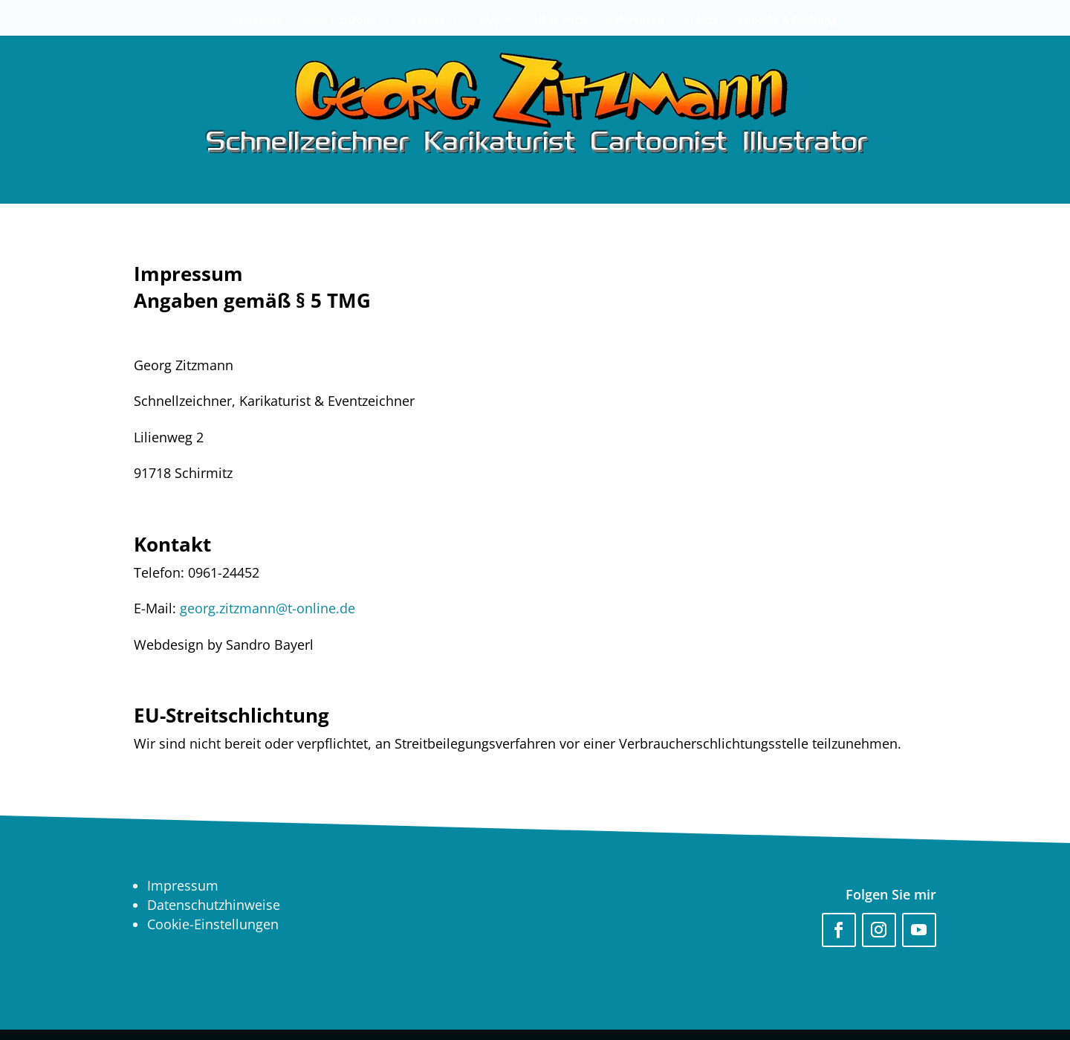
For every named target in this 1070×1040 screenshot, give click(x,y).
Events (427, 21)
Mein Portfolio (339, 21)
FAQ (489, 21)
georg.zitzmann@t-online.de (267, 608)
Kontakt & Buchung (787, 21)
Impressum (182, 885)
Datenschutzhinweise (213, 905)
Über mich (560, 21)
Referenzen (635, 21)
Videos (701, 21)
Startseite (257, 21)
